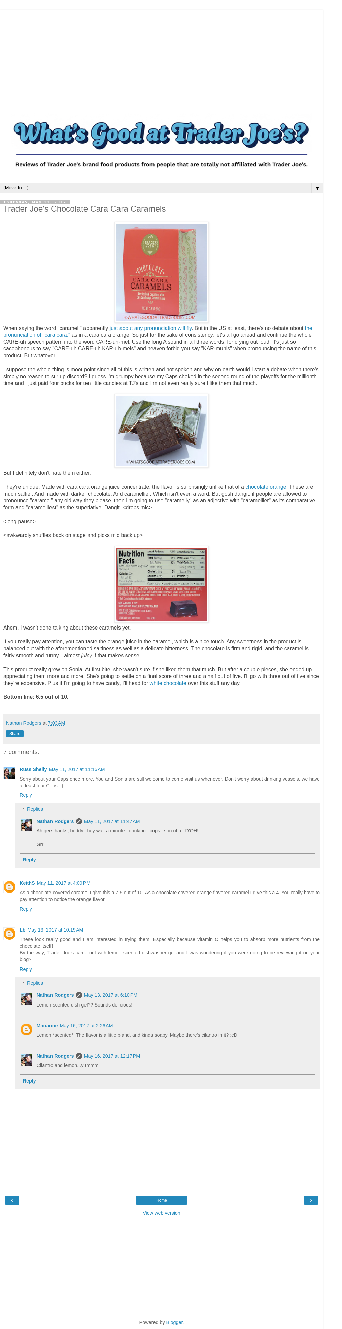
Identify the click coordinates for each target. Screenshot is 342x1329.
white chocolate (168, 683)
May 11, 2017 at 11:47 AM (112, 821)
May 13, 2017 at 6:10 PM (111, 995)
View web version (161, 1213)
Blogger (174, 1322)
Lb (23, 930)
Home (161, 1200)
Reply (26, 795)
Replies (35, 809)
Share (14, 733)
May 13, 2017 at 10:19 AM (55, 930)
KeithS (27, 883)
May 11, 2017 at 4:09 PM (64, 883)
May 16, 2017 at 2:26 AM (86, 1025)
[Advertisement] (161, 57)
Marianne (47, 1025)
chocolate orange (265, 487)
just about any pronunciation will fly (151, 328)
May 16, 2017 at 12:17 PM (112, 1056)
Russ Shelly (33, 769)
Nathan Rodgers (55, 821)
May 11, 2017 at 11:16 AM (77, 769)
